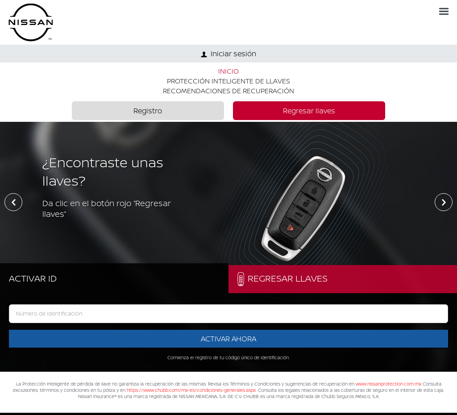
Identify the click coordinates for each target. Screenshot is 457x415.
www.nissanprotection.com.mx (388, 384)
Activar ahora (228, 339)
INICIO (228, 71)
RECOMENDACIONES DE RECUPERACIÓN (228, 90)
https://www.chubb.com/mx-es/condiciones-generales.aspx (191, 390)
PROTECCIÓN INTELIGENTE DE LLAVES (228, 81)
